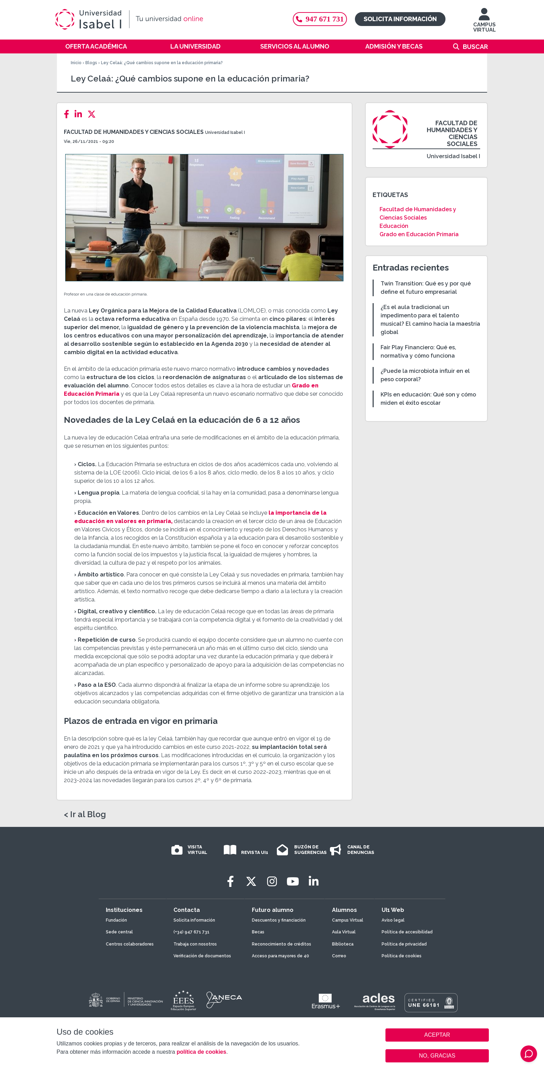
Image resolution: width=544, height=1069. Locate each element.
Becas (258, 932)
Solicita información (400, 19)
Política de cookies (402, 955)
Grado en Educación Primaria (419, 234)
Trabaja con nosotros (195, 944)
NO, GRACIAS (437, 1056)
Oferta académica (96, 46)
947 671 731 (320, 19)
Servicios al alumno (294, 46)
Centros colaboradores (130, 944)
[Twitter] (93, 114)
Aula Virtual (344, 932)
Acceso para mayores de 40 (280, 955)
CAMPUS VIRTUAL (484, 23)
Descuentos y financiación (279, 920)
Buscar (475, 46)
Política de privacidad (404, 944)
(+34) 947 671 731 (191, 932)
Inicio (76, 62)
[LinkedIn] (80, 114)
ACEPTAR (437, 1035)
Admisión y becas (394, 46)
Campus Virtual (347, 920)
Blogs (91, 62)
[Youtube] (293, 881)
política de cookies (201, 1052)
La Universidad (195, 46)
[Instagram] (272, 881)
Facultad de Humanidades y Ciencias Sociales (134, 132)
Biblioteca (343, 944)
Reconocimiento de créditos (281, 944)
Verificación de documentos (202, 955)
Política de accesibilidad (407, 932)
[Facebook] (68, 114)
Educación (394, 226)
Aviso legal (393, 920)
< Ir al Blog (85, 814)
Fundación (116, 920)
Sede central (119, 932)
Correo (339, 955)
